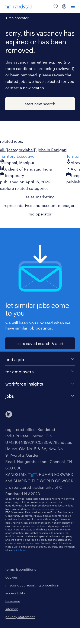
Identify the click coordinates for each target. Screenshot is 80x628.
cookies (11, 577)
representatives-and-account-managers (40, 205)
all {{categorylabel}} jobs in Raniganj (33, 149)
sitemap (11, 609)
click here (20, 549)
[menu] (73, 6)
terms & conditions (20, 569)
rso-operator (40, 214)
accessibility (15, 593)
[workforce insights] (40, 383)
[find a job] (40, 359)
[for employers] (40, 371)
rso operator (19, 18)
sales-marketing (40, 196)
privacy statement (20, 617)
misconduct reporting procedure (31, 585)
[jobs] (40, 396)
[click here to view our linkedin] (8, 414)
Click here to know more (46, 508)
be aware (12, 601)
